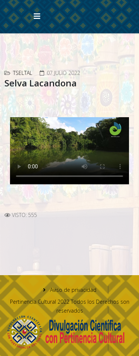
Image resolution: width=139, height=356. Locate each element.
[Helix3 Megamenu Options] (37, 16)
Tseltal (22, 72)
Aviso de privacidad (72, 289)
